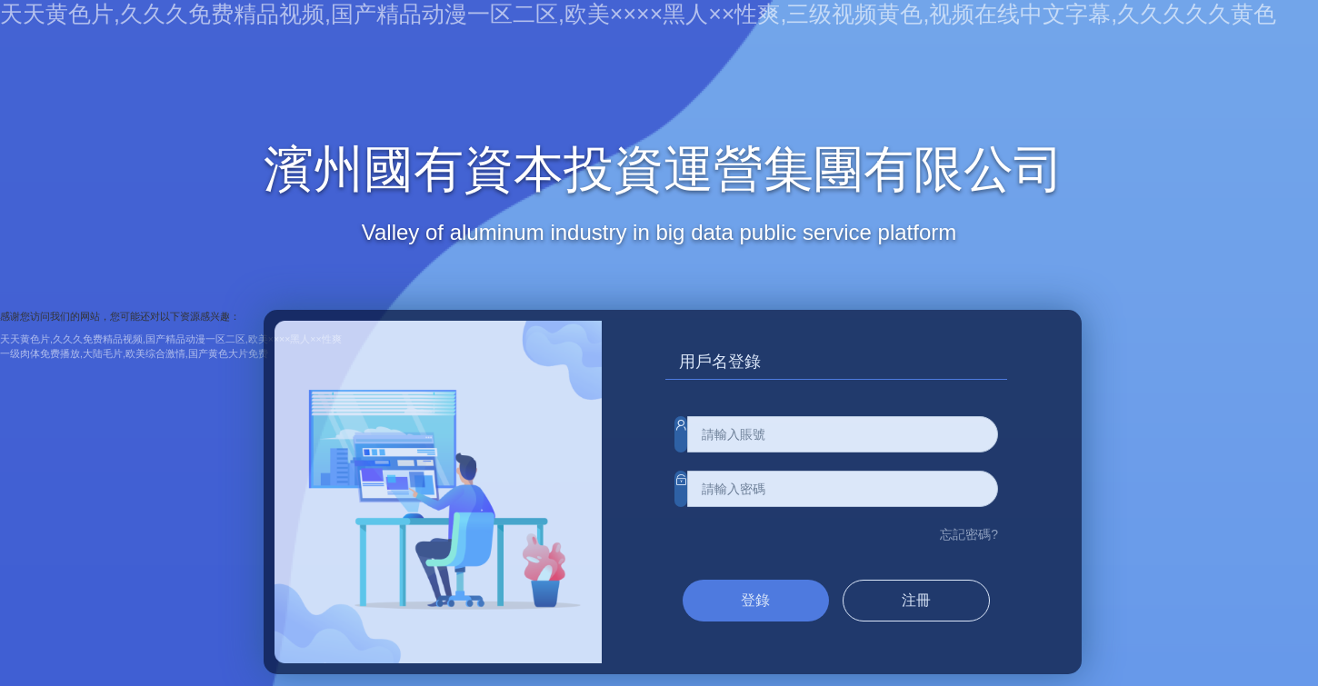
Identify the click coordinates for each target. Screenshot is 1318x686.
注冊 (916, 600)
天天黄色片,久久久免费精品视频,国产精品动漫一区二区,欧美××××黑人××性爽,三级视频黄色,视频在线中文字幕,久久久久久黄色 (638, 13)
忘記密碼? (969, 534)
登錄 (755, 600)
